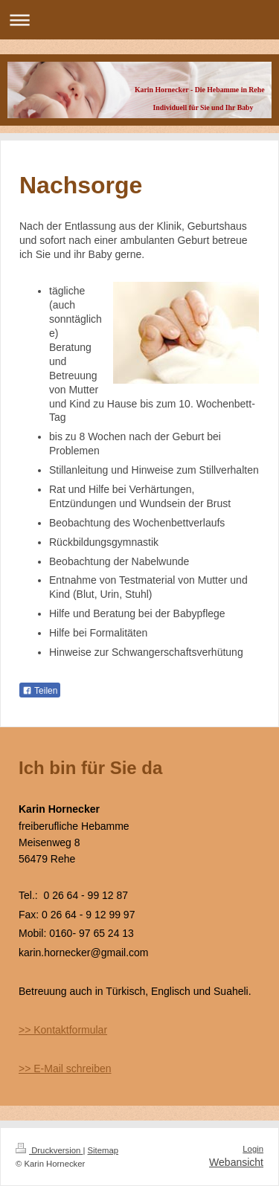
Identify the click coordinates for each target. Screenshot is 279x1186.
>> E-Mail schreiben (65, 1068)
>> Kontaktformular (63, 1030)
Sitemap (103, 1150)
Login (253, 1148)
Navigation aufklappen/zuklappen (139, 20)
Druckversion (49, 1150)
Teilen (39, 691)
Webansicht (236, 1162)
